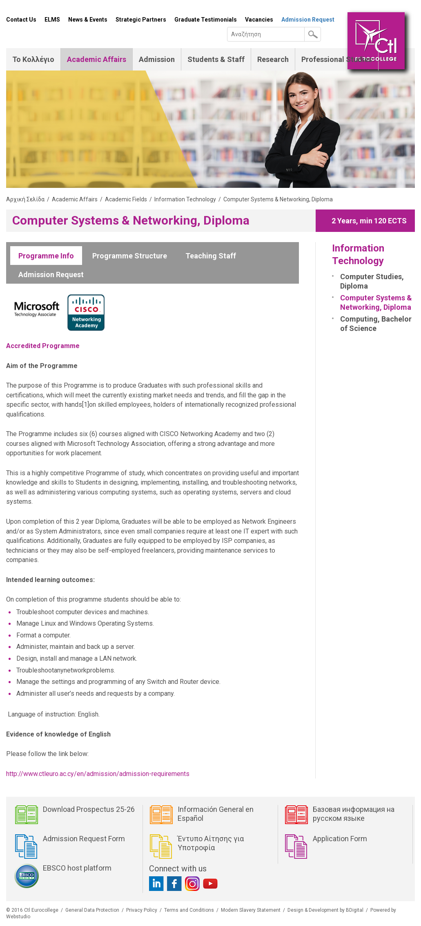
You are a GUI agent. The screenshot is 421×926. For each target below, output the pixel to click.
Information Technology (185, 199)
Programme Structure (129, 255)
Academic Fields (126, 199)
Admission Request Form (84, 838)
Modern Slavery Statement (251, 910)
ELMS (52, 19)
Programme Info (46, 255)
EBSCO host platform (77, 868)
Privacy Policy (141, 910)
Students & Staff (216, 59)
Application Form (340, 838)
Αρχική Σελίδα (25, 199)
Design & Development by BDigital (325, 910)
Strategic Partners (141, 19)
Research (273, 59)
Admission (157, 59)
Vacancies (259, 19)
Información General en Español (216, 813)
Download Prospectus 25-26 (89, 809)
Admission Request (307, 19)
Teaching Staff (210, 255)
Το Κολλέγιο (33, 59)
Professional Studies (336, 59)
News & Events (87, 19)
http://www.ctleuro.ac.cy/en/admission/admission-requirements (97, 774)
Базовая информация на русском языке (353, 813)
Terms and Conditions (189, 910)
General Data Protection (92, 910)
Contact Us (21, 19)
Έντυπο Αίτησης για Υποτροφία (211, 843)
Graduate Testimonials (205, 19)
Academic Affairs (96, 59)
